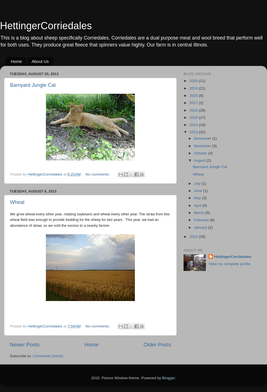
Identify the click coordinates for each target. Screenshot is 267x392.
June (198, 191)
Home (16, 61)
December (203, 138)
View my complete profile (229, 264)
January (201, 227)
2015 (194, 117)
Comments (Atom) (48, 356)
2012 (194, 237)
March (199, 213)
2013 (194, 132)
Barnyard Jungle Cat (33, 85)
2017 (194, 103)
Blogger (168, 378)
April (198, 205)
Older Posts (157, 344)
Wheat (17, 202)
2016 (194, 110)
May (198, 198)
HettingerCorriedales (46, 25)
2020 (194, 95)
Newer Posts (24, 344)
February (202, 220)
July (198, 183)
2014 (194, 125)
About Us (40, 61)
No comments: (98, 174)
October (201, 153)
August (200, 160)
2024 (194, 88)
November (203, 146)
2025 (194, 81)
